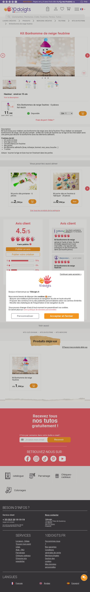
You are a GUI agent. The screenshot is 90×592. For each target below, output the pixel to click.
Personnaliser (25, 316)
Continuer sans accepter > (70, 274)
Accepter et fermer (61, 316)
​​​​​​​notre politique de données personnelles (39, 310)
